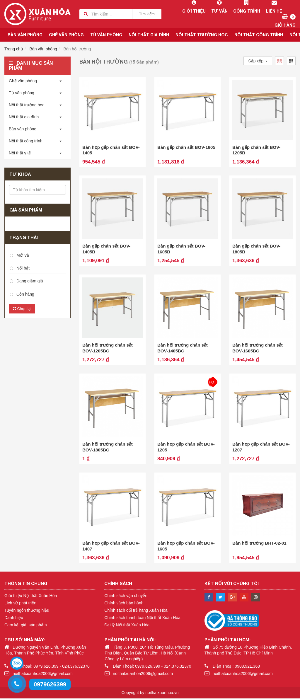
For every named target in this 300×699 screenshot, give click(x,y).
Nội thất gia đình (149, 34)
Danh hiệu (13, 618)
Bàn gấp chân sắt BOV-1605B (181, 249)
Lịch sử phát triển (20, 603)
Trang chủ (13, 49)
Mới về (22, 255)
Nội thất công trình (258, 34)
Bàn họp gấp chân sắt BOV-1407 (111, 546)
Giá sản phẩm (25, 209)
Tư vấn (219, 6)
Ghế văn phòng (66, 34)
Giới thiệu (193, 6)
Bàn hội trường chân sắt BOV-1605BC (257, 348)
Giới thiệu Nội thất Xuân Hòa (30, 596)
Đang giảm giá (29, 281)
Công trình (246, 6)
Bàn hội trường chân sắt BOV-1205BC (107, 348)
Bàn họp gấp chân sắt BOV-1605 (186, 546)
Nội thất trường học (201, 34)
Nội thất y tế (20, 153)
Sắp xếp (257, 61)
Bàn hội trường (77, 49)
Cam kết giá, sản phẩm (25, 625)
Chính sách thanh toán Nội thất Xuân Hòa (142, 618)
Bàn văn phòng (25, 34)
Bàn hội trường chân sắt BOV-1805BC (107, 447)
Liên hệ (274, 6)
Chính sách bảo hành (123, 603)
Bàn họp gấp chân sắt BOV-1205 (186, 447)
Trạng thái (23, 237)
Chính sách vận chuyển (125, 596)
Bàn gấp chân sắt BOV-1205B (256, 150)
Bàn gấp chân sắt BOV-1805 (186, 147)
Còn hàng (25, 294)
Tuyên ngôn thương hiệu (26, 610)
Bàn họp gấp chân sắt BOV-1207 (261, 447)
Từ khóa (20, 174)
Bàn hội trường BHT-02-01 (259, 543)
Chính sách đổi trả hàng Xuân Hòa (135, 610)
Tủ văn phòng (106, 34)
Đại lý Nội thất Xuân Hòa (126, 625)
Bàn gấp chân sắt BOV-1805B (256, 249)
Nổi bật (23, 268)
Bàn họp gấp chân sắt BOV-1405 (111, 150)
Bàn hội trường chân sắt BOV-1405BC (182, 348)
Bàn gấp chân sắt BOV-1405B (106, 249)
